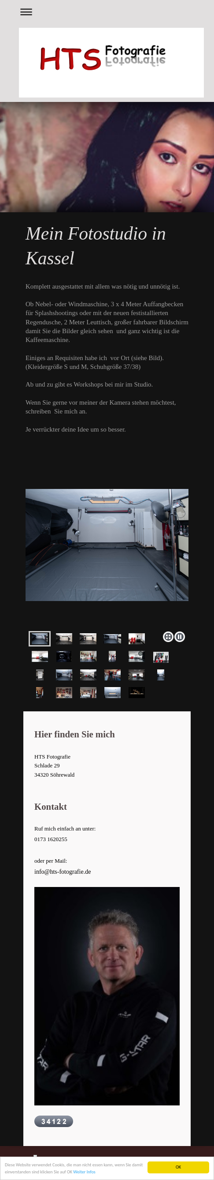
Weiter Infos (84, 1173)
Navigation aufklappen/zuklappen (107, 11)
